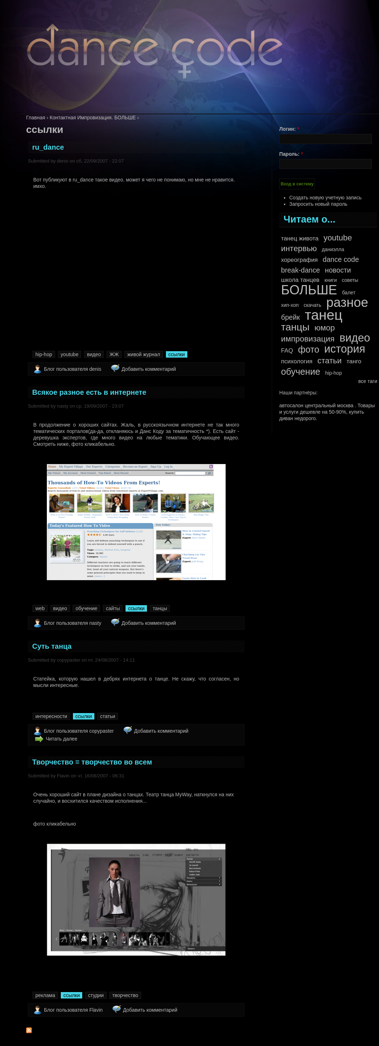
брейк (290, 317)
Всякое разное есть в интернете (89, 392)
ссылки (176, 354)
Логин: (289, 129)
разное (347, 303)
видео (94, 354)
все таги (367, 381)
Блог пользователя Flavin (73, 1010)
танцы (160, 608)
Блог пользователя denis (72, 369)
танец (323, 315)
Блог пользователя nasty (72, 623)
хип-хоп (290, 305)
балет (348, 292)
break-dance (300, 270)
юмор (325, 328)
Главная (35, 117)
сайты (113, 608)
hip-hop (43, 354)
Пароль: (291, 154)
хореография (299, 259)
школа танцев (300, 280)
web (40, 608)
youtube (70, 354)
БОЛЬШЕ (309, 290)
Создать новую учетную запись (325, 197)
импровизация (308, 339)
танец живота (300, 238)
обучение (86, 608)
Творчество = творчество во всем (92, 762)
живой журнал (143, 354)
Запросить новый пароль (318, 204)
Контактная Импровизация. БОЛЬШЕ (93, 117)
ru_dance (48, 147)
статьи (107, 716)
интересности (51, 716)
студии (96, 995)
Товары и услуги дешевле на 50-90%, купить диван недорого (327, 412)
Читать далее (61, 739)
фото (308, 349)
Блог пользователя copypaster (79, 731)
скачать (312, 305)
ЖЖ (114, 354)
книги (330, 280)
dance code (341, 259)
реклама (45, 995)
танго (353, 361)
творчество (125, 995)
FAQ (287, 350)
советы (350, 280)
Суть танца (52, 646)
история (344, 349)
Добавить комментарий (149, 369)
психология (296, 361)
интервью (299, 249)
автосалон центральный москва (316, 405)
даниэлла (333, 249)
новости (338, 270)
